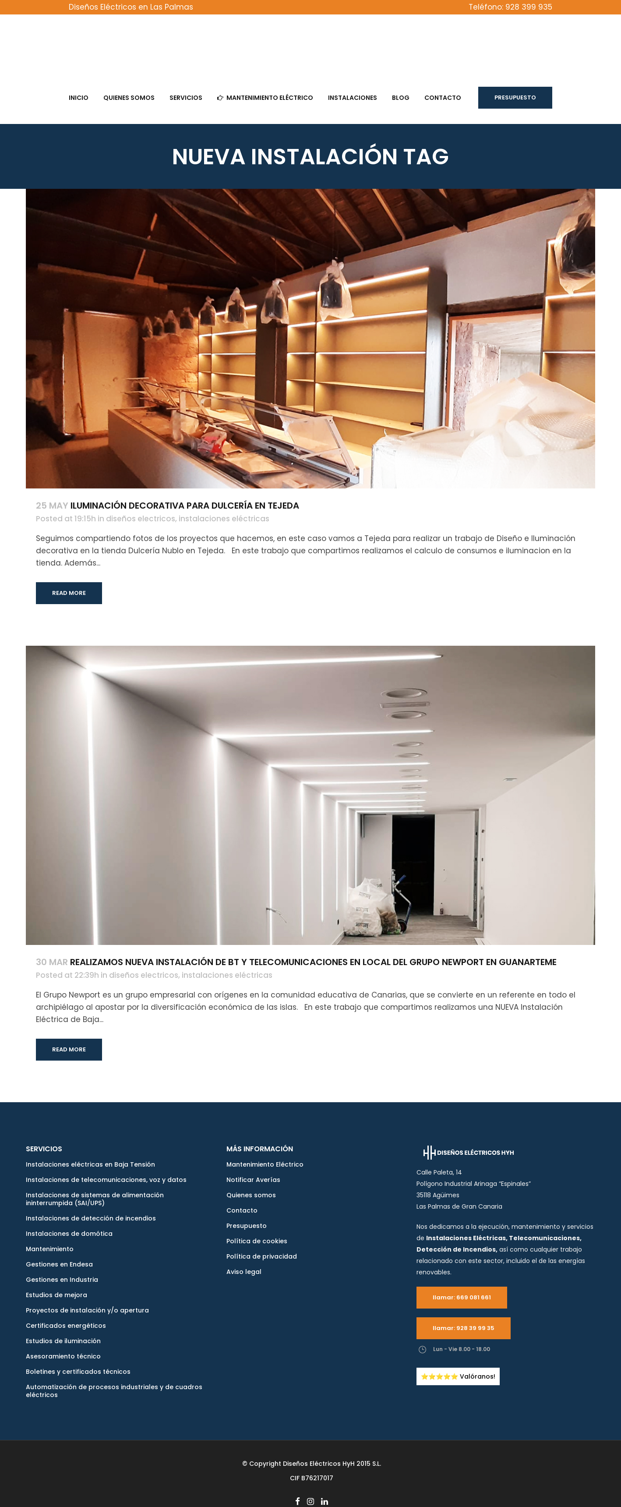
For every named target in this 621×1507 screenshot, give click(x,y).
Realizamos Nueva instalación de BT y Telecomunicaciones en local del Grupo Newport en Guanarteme (313, 962)
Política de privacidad (261, 1256)
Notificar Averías (253, 1180)
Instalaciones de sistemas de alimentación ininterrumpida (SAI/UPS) (95, 1199)
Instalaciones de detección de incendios (91, 1218)
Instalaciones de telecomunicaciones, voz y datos (106, 1180)
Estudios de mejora (56, 1295)
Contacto (242, 1210)
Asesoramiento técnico (63, 1356)
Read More (69, 593)
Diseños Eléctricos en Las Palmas (131, 7)
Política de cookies (256, 1241)
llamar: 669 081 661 (462, 1297)
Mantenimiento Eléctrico (264, 1164)
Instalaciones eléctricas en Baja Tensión (90, 1164)
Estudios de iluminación (63, 1341)
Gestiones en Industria (62, 1280)
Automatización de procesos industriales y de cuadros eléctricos (114, 1391)
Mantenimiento (50, 1249)
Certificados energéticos (66, 1326)
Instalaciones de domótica (69, 1234)
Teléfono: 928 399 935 (510, 7)
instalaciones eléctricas (224, 518)
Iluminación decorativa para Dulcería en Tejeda (185, 505)
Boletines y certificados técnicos (78, 1372)
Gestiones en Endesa (59, 1264)
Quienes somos (251, 1195)
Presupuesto (515, 97)
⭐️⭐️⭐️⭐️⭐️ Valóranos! (458, 1376)
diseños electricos (140, 518)
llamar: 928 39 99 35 (463, 1328)
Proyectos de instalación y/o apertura (87, 1310)
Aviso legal (243, 1272)
